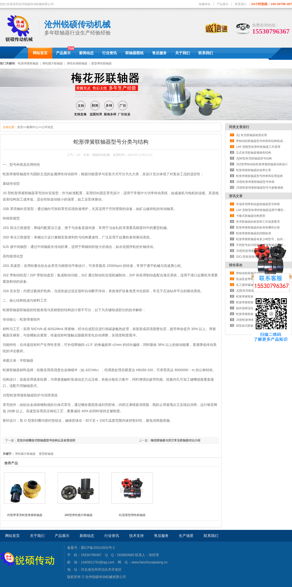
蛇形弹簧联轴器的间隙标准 (253, 233)
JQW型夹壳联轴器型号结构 (254, 158)
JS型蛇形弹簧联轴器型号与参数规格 (259, 187)
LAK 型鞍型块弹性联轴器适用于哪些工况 (262, 210)
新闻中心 (32, 127)
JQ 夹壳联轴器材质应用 (251, 135)
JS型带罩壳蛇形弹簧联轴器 (24, 515)
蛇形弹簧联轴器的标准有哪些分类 (258, 227)
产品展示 (222, 4)
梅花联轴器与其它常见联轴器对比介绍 (175, 440)
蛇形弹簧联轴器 (28, 63)
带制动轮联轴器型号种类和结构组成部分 (262, 141)
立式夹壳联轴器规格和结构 (253, 152)
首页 (20, 127)
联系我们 (240, 4)
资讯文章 (236, 196)
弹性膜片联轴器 (52, 63)
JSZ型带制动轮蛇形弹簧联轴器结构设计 (262, 164)
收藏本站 (204, 4)
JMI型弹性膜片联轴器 (78, 515)
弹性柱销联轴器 (77, 63)
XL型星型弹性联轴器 (132, 515)
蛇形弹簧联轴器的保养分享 (253, 170)
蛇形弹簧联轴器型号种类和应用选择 (259, 176)
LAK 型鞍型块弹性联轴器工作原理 (258, 147)
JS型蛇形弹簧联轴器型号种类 (255, 182)
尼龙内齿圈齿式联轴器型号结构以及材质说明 (46, 440)
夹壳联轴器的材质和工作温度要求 (258, 221)
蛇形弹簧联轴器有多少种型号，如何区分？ (264, 239)
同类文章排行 (239, 127)
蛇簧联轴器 (11, 370)
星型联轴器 (46, 454)
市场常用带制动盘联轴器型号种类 (258, 204)
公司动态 (47, 127)
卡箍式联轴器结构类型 (250, 216)
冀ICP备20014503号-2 (98, 548)
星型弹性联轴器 (101, 63)
